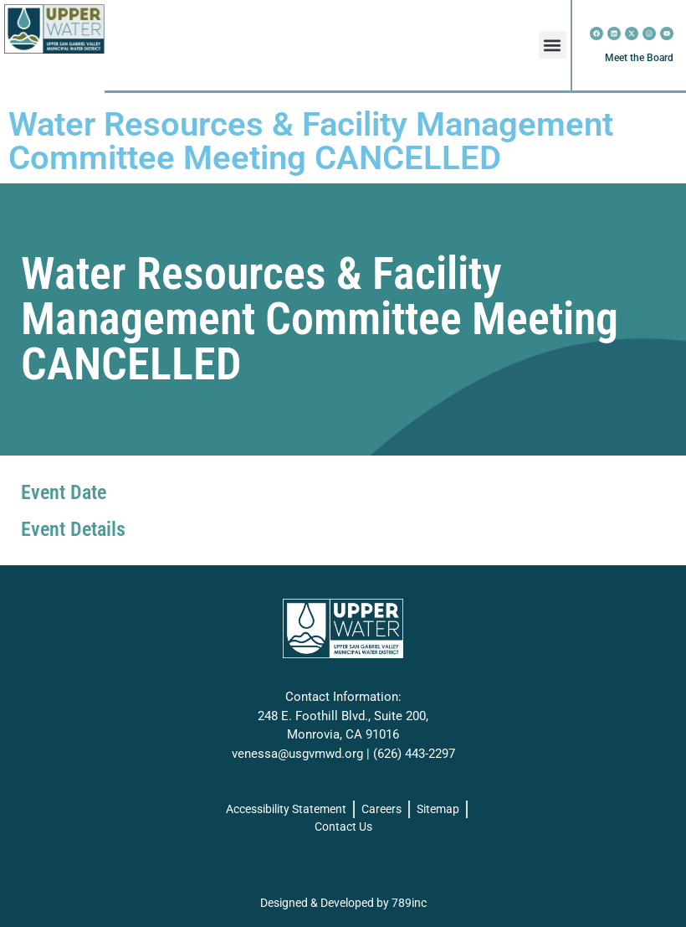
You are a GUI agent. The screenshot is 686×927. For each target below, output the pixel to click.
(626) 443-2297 (414, 753)
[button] (552, 45)
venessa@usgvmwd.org (297, 753)
